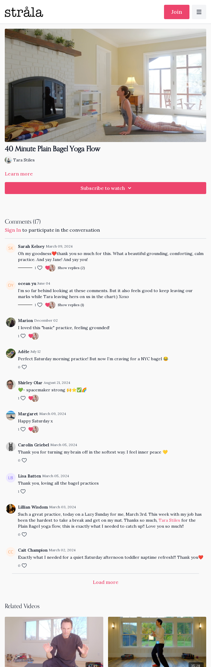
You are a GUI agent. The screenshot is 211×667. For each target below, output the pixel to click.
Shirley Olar (30, 382)
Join (176, 11)
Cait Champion (33, 550)
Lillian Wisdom (33, 507)
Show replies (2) (71, 267)
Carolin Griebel (33, 445)
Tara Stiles (169, 520)
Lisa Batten (29, 476)
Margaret (28, 413)
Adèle (23, 351)
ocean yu (27, 283)
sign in (13, 230)
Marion (25, 320)
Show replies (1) (71, 305)
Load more (106, 582)
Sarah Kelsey (31, 246)
